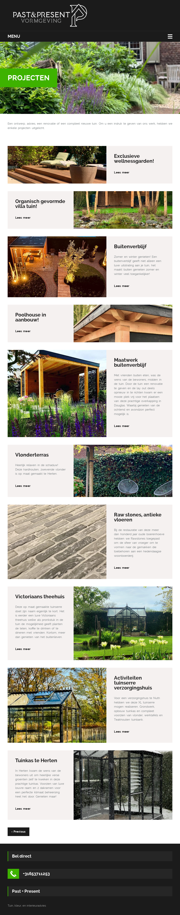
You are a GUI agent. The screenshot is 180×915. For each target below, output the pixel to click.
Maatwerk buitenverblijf (130, 362)
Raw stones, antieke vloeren (138, 517)
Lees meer (121, 172)
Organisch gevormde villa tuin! (40, 203)
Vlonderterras (32, 455)
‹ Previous (18, 831)
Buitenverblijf (130, 246)
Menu (14, 36)
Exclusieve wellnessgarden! (134, 158)
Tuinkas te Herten (36, 760)
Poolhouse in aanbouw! (30, 317)
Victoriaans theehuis (39, 596)
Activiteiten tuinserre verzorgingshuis (133, 683)
